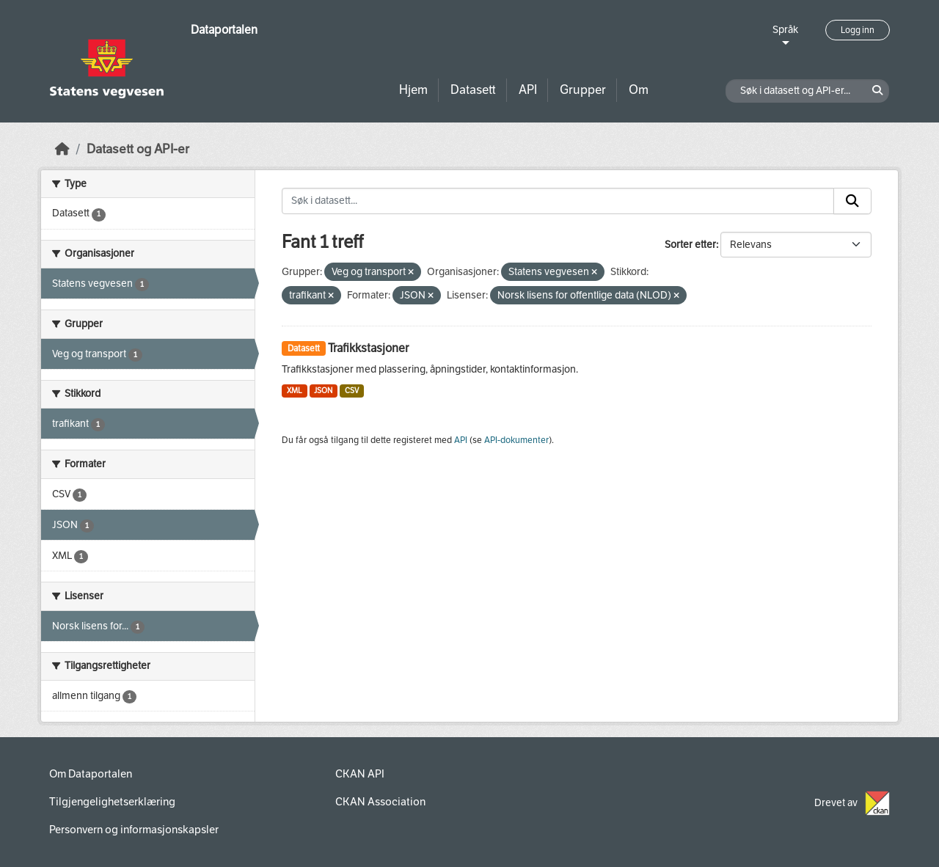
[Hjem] (62, 149)
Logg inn (857, 30)
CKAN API (359, 773)
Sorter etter (690, 244)
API (528, 90)
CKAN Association (380, 801)
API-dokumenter (516, 440)
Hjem (413, 90)
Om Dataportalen (90, 773)
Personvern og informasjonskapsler (134, 829)
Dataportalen (224, 30)
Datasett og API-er (138, 149)
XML (294, 390)
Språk (785, 29)
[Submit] (852, 201)
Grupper (583, 90)
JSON (323, 390)
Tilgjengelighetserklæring (112, 801)
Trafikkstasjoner (368, 348)
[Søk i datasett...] (558, 201)
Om (638, 90)
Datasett (473, 90)
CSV (352, 390)
